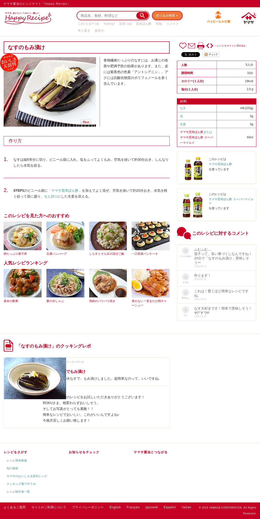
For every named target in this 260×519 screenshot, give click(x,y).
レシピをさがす (15, 452)
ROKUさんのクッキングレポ (68, 361)
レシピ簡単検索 (17, 460)
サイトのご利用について (49, 507)
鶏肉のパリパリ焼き (102, 301)
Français (133, 507)
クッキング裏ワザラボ (21, 484)
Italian (186, 507)
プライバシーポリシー (88, 507)
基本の (99, 30)
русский (152, 507)
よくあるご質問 (15, 507)
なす (183, 108)
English (115, 507)
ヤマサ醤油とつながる (151, 452)
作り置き (84, 30)
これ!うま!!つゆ (88, 24)
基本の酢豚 (11, 301)
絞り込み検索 (165, 15)
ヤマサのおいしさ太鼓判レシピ (27, 476)
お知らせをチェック (84, 452)
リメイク (172, 24)
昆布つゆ (125, 24)
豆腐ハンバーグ (56, 253)
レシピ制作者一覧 (18, 491)
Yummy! (109, 24)
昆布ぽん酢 (144, 24)
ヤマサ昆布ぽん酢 (191, 132)
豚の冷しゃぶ (55, 301)
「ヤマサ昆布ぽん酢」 (65, 190)
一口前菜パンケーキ (145, 253)
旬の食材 (12, 468)
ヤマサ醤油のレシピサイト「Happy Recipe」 (37, 3)
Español (170, 507)
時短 (159, 24)
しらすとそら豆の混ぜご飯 (106, 253)
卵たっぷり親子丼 (15, 253)
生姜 (183, 124)
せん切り (51, 196)
